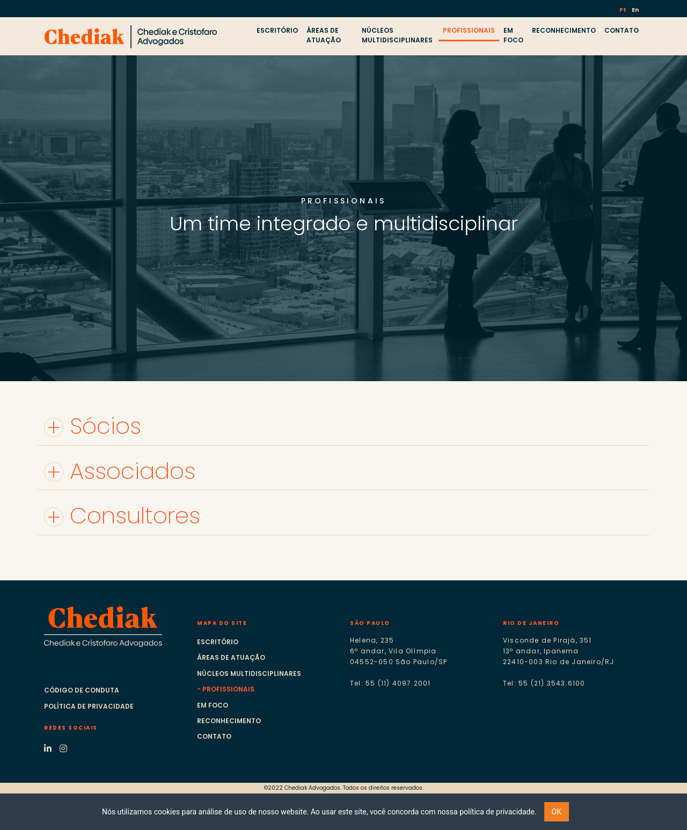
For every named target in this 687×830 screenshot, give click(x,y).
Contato (214, 736)
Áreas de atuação (231, 657)
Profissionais (228, 689)
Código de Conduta (81, 690)
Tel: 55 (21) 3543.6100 (544, 683)
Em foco (212, 705)
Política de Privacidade (89, 706)
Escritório (217, 641)
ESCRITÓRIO (277, 30)
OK (556, 811)
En (635, 10)
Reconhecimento (229, 720)
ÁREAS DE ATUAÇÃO (323, 35)
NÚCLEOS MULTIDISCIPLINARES (397, 35)
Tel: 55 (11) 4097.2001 (390, 683)
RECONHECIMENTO (564, 30)
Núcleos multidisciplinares (249, 673)
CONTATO (621, 30)
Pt (623, 10)
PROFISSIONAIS (469, 30)
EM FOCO (513, 35)
